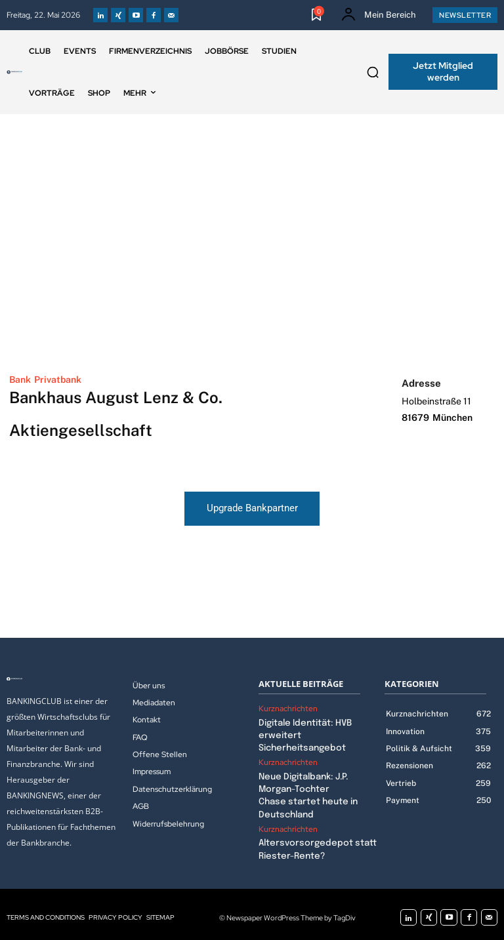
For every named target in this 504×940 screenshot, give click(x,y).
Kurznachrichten (288, 708)
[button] (372, 72)
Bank (20, 379)
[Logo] (14, 72)
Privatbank (57, 379)
